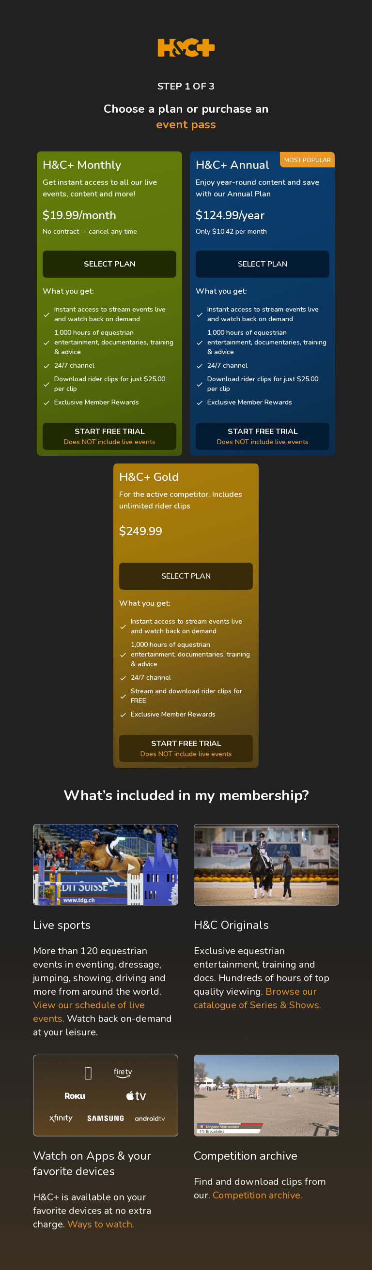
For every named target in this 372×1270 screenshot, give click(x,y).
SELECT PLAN (262, 264)
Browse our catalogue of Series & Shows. (257, 998)
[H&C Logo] (186, 47)
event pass (186, 124)
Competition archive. (257, 1195)
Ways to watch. (100, 1224)
